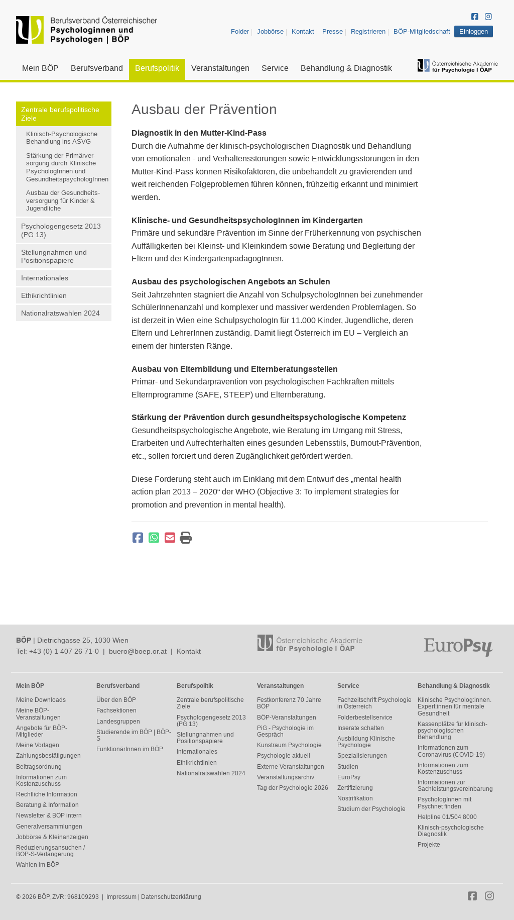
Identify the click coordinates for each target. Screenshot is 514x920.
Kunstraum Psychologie (289, 745)
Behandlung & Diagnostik (346, 68)
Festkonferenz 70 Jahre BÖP (289, 703)
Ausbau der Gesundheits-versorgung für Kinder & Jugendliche (63, 200)
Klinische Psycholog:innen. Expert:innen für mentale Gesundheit (454, 706)
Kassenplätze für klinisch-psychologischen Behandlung (452, 731)
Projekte (429, 844)
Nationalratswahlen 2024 (60, 313)
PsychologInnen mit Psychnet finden (444, 802)
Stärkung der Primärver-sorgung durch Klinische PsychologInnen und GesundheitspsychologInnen (67, 167)
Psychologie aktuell (283, 755)
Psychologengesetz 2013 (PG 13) (61, 230)
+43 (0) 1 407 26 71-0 (64, 651)
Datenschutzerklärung (171, 896)
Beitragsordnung (39, 766)
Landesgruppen (118, 721)
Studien (347, 766)
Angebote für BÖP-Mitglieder (41, 731)
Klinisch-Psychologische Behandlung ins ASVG (61, 138)
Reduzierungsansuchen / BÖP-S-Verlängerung (50, 851)
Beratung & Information (47, 804)
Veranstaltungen (220, 68)
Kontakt (303, 31)
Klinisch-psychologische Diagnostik (451, 831)
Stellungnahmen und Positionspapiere (54, 256)
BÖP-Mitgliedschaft (422, 31)
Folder (240, 31)
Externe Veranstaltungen (290, 766)
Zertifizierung (355, 787)
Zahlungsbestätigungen (48, 755)
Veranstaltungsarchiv (285, 777)
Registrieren (368, 31)
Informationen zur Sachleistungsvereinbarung (455, 785)
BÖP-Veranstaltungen (286, 717)
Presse (332, 31)
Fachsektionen (116, 710)
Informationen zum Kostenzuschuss (41, 780)
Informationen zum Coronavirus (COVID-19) (451, 751)
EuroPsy (348, 777)
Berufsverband (97, 68)
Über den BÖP (116, 699)
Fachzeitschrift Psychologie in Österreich (374, 703)
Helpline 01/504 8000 (447, 817)
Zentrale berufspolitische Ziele (60, 114)
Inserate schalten (360, 728)
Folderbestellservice (365, 717)
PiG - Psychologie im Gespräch (285, 731)
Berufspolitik (157, 68)
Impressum (121, 896)
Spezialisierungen (362, 755)
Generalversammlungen (49, 826)
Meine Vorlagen (37, 745)
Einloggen (473, 31)
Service (275, 68)
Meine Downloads (41, 699)
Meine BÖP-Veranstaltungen (38, 714)
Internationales (44, 278)
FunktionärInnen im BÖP (129, 749)
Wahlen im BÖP (37, 864)
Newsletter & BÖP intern (49, 815)
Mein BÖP (40, 68)
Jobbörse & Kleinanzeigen (52, 837)
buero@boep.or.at (138, 651)
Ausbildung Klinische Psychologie (366, 742)
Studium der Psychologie (371, 808)
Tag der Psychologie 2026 (292, 787)
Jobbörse (270, 31)
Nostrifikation (355, 798)
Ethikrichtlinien (44, 295)
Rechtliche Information (46, 794)
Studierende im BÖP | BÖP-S (133, 735)
